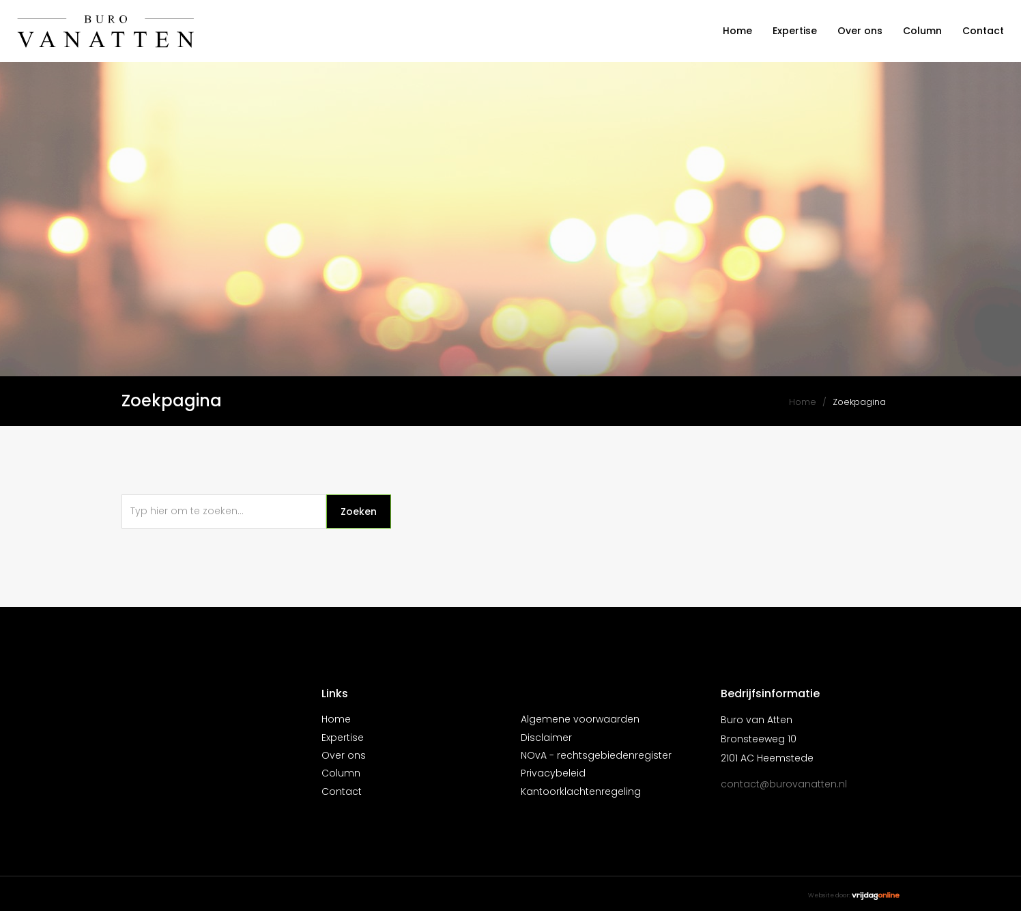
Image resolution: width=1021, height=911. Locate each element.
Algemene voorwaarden (580, 719)
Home (737, 31)
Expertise (795, 31)
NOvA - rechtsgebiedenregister (596, 755)
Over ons (859, 31)
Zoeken (359, 511)
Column (922, 31)
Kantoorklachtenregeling (581, 791)
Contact (983, 31)
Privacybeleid (553, 773)
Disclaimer (546, 737)
